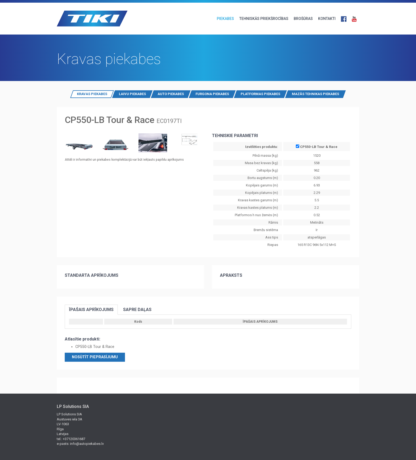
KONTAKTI (327, 18)
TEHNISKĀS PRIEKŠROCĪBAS (263, 18)
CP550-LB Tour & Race (316, 146)
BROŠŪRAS (303, 18)
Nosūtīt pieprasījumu (95, 357)
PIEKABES (225, 18)
